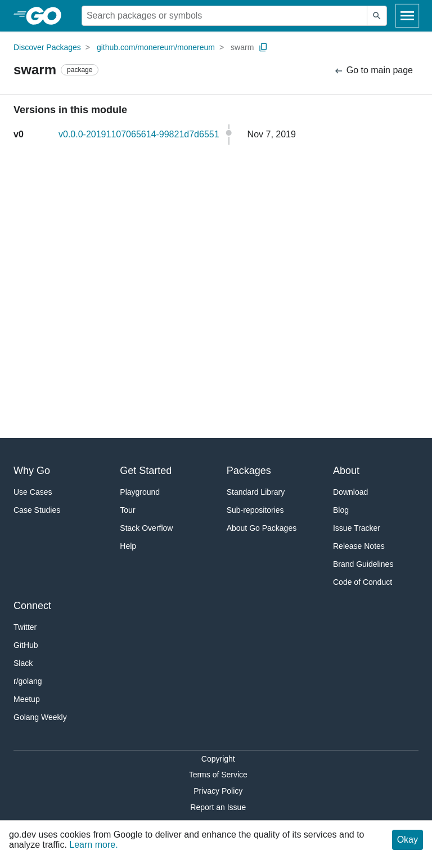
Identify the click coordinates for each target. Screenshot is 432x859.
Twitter (25, 627)
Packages (249, 470)
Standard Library (256, 491)
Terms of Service (218, 774)
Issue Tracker (356, 528)
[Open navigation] (407, 16)
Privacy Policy (218, 790)
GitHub (26, 645)
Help (128, 546)
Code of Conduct (362, 582)
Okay (407, 839)
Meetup (27, 699)
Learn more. (93, 844)
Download (350, 491)
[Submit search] (377, 16)
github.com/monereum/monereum (156, 47)
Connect (32, 605)
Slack (23, 663)
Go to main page (373, 70)
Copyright (218, 758)
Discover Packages (47, 47)
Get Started (146, 470)
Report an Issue (218, 807)
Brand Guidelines (363, 564)
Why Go (32, 470)
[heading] (48, 16)
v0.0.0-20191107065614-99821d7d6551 (138, 134)
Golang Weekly (40, 717)
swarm (242, 47)
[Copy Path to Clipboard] (263, 47)
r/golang (28, 681)
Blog (341, 509)
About (346, 470)
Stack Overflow (146, 528)
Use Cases (33, 491)
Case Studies (37, 509)
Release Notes (359, 546)
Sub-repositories (255, 509)
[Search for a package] (224, 16)
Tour (127, 509)
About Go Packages (262, 528)
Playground (140, 491)
